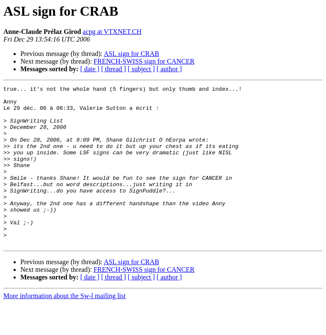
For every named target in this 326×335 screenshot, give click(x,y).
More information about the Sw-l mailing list (64, 327)
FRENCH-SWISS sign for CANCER (143, 61)
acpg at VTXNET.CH (112, 31)
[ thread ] (113, 69)
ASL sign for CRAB (131, 53)
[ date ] (89, 69)
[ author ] (169, 69)
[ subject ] (141, 69)
